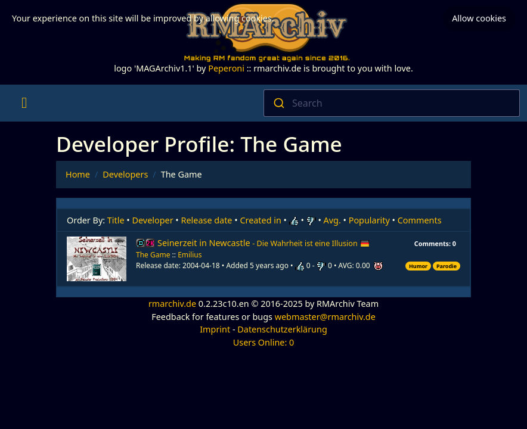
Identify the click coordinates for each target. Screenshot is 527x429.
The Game (153, 255)
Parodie (446, 266)
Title (116, 220)
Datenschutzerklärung (282, 329)
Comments (420, 220)
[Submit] (278, 103)
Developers (125, 174)
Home (78, 174)
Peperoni (226, 68)
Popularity (369, 220)
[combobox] (392, 103)
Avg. (332, 220)
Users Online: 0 (263, 342)
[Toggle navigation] (24, 103)
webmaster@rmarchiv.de (325, 316)
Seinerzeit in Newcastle (263, 242)
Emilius (190, 255)
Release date (206, 220)
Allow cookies (479, 16)
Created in (260, 220)
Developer (152, 220)
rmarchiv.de (172, 303)
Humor (418, 266)
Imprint (215, 329)
